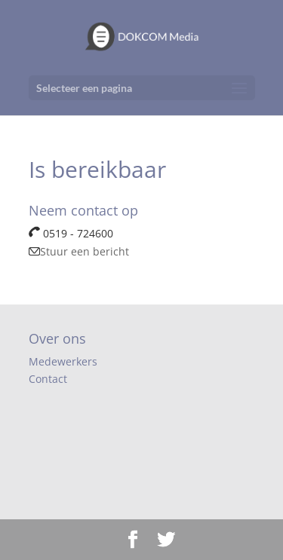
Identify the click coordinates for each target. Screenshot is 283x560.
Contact (48, 379)
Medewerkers (63, 361)
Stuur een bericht (79, 251)
